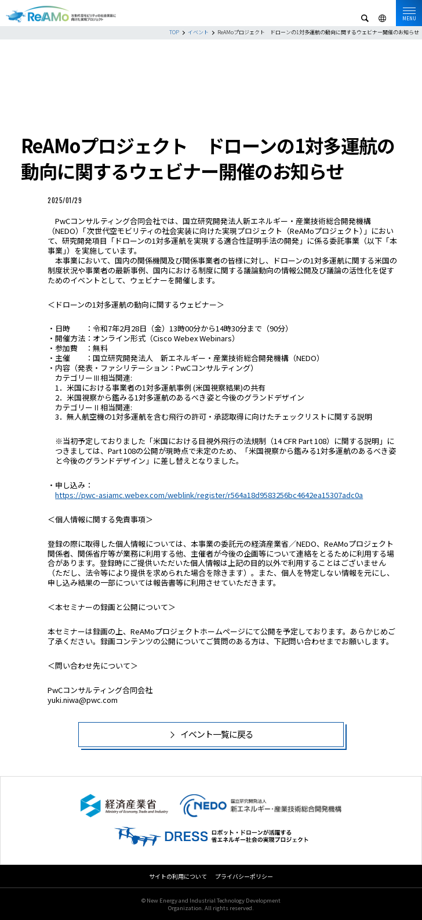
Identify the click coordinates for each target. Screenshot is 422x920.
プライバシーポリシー (244, 876)
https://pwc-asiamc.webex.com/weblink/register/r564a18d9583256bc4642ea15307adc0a (209, 494)
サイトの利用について (178, 876)
